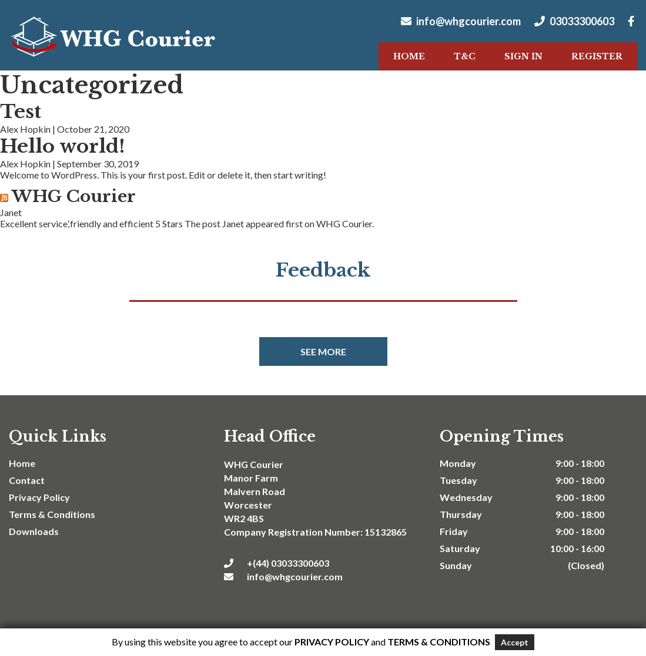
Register (596, 56)
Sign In (523, 56)
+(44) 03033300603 (276, 562)
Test (20, 111)
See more (323, 351)
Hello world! (62, 146)
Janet (11, 212)
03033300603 (574, 21)
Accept (514, 642)
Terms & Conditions (52, 514)
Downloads (34, 531)
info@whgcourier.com (461, 21)
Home (409, 56)
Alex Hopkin (25, 128)
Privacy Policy (39, 497)
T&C (465, 56)
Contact (27, 480)
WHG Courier (74, 196)
